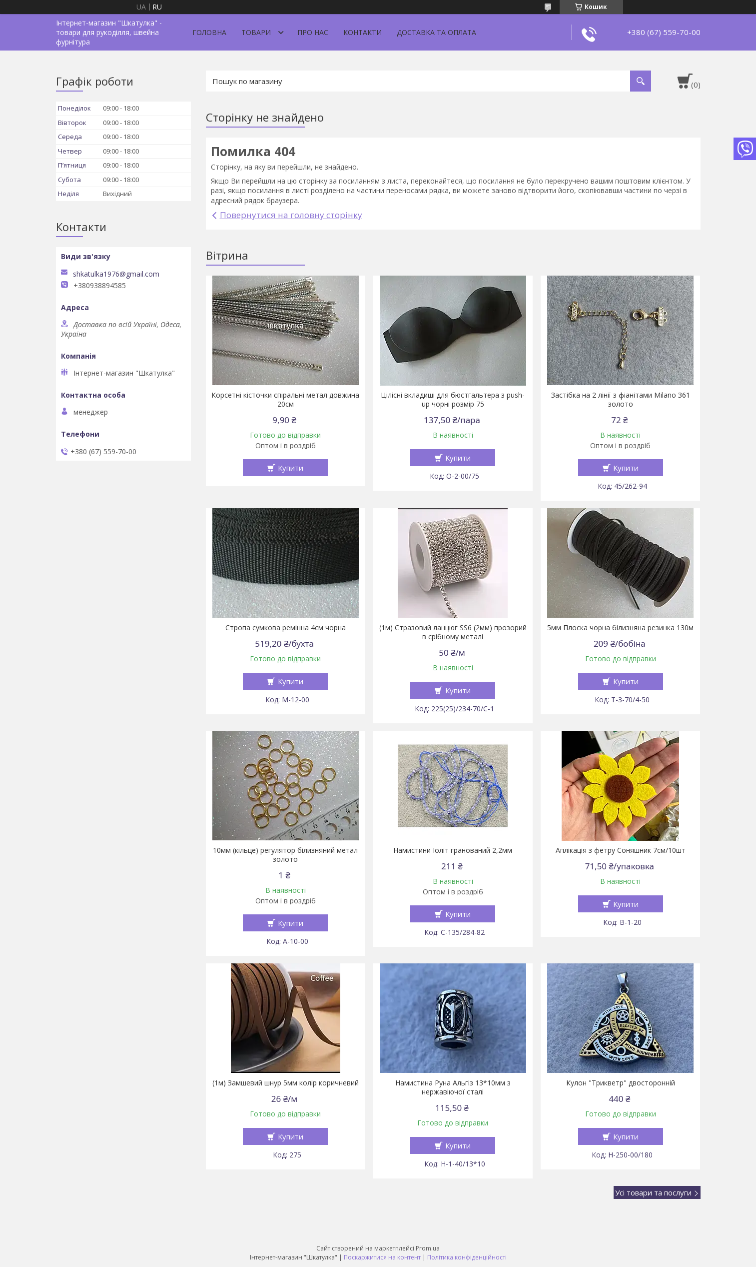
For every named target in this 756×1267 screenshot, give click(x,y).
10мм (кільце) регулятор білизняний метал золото (285, 855)
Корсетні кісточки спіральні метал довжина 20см (285, 400)
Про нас (312, 32)
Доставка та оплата (436, 32)
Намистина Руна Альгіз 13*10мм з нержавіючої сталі (453, 1087)
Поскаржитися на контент (382, 1257)
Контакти (362, 32)
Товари (256, 32)
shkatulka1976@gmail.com (116, 274)
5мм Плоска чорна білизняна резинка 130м (620, 627)
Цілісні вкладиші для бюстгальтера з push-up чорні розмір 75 (453, 400)
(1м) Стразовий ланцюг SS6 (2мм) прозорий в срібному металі (453, 632)
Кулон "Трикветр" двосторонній (620, 1082)
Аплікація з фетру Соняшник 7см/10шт (621, 850)
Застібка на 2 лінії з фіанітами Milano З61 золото (620, 400)
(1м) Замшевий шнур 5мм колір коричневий (285, 1082)
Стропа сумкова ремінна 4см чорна (285, 627)
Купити (290, 468)
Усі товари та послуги (653, 1192)
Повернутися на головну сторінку (291, 215)
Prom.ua (428, 1248)
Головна (209, 32)
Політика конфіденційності (467, 1257)
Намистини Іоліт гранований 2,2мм (452, 850)
